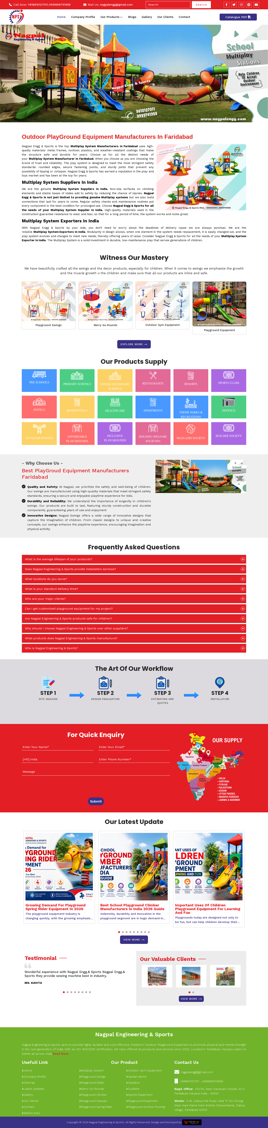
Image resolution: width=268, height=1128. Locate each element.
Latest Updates (33, 1089)
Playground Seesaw (93, 1101)
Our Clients (165, 17)
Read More (60, 1053)
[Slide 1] (124, 117)
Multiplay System (91, 1070)
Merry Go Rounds (105, 325)
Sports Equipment (139, 1094)
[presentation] (44, 785)
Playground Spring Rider (95, 1107)
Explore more (134, 344)
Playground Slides (91, 1082)
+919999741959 (60, 4)
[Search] (168, 4)
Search (201, 4)
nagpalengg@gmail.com (116, 4)
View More (134, 940)
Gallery (147, 17)
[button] (119, 932)
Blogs (132, 17)
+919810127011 (38, 4)
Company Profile (83, 17)
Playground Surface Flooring (145, 1107)
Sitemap (28, 1082)
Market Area (31, 1113)
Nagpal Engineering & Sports (134, 1034)
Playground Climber (93, 1094)
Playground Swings (49, 325)
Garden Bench (136, 1076)
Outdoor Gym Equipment (162, 325)
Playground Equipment (219, 330)
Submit (96, 801)
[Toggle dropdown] (121, 17)
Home (61, 17)
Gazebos (133, 1082)
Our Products (111, 17)
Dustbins (133, 1089)
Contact (184, 17)
